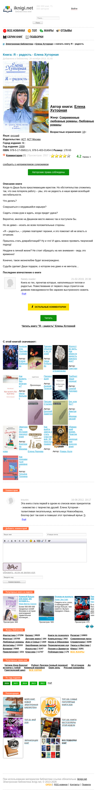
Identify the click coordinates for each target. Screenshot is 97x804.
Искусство (31, 648)
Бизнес (29, 635)
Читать (48, 318)
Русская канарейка (74, 667)
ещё (50, 683)
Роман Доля (66, 451)
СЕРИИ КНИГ (15, 36)
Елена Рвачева (35, 451)
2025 (15, 683)
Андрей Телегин (48, 387)
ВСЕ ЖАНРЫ (77, 652)
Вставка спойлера (49, 541)
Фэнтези (7, 638)
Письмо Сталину (48, 402)
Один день (54, 667)
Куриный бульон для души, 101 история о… (26, 599)
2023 (33, 683)
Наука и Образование (59, 642)
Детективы (9, 645)
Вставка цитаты (42, 541)
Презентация (48, 377)
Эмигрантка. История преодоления (23, 432)
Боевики (7, 648)
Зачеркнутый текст (15, 541)
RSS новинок (60, 784)
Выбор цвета (34, 541)
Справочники (77, 642)
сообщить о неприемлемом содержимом (26, 164)
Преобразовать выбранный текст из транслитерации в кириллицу (45, 541)
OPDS (49, 784)
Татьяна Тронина (23, 475)
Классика (30, 652)
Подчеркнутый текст (12, 541)
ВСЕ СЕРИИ (35, 670)
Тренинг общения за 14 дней (48, 350)
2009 (22, 146)
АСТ (23, 139)
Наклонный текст (8, 541)
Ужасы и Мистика (79, 645)
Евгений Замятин (48, 412)
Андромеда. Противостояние (23, 350)
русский (15, 135)
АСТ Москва (34, 139)
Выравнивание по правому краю (26, 541)
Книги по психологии (59, 635)
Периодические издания (61, 645)
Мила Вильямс (23, 396)
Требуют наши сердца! (73, 378)
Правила (86, 784)
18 (83, 132)
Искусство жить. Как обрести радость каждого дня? (73, 353)
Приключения (10, 652)
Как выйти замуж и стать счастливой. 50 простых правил (48, 435)
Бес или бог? (73, 402)
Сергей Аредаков (73, 391)
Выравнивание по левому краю (19, 541)
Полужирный (5, 541)
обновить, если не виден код (19, 572)
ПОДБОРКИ (36, 36)
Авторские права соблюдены (48, 172)
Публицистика (55, 652)
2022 (42, 683)
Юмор (73, 648)
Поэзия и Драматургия (60, 648)
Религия (74, 635)
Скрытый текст (38, 541)
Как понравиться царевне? (23, 462)
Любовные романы (13, 642)
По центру (23, 541)
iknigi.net (82, 779)
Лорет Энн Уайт (61, 599)
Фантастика (9, 635)
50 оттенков (77, 665)
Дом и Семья (32, 642)
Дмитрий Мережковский (73, 415)
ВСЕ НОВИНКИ (16, 30)
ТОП (34, 30)
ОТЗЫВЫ (66, 30)
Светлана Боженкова (65, 369)
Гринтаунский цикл (14, 670)
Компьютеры (55, 638)
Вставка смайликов (31, 541)
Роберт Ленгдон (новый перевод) (49, 665)
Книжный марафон (34, 667)
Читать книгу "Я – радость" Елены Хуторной (48, 326)
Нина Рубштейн (48, 363)
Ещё (24, 293)
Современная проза (81, 638)
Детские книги (33, 638)
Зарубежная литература (38, 645)
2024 (24, 683)
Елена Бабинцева (23, 363)
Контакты (74, 784)
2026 (6, 683)
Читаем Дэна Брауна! (16, 665)
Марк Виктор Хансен (27, 604)
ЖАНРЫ (49, 30)
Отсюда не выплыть (64, 597)
